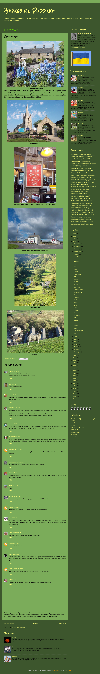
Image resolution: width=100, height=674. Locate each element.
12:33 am (17, 371)
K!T (75, 318)
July (75, 336)
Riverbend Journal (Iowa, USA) (80, 208)
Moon (75, 259)
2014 (74, 375)
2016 (74, 370)
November (77, 246)
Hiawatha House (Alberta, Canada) (81, 177)
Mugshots (77, 287)
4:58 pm (18, 532)
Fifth (75, 323)
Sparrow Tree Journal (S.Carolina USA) (82, 214)
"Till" (75, 307)
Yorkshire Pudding (28, 11)
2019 (74, 363)
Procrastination (78, 289)
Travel (10, 485)
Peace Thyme (13, 568)
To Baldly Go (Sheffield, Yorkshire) (81, 219)
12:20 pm (16, 485)
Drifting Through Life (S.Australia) (80, 161)
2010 (74, 386)
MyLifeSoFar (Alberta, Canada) (80, 191)
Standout (76, 320)
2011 (74, 383)
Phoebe (76, 325)
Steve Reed (12, 532)
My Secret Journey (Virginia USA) (80, 189)
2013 (75, 300)
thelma (11, 395)
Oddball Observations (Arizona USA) (81, 200)
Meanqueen (12, 436)
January (76, 352)
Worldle (76, 282)
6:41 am (14, 579)
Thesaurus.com (75, 432)
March (76, 347)
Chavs (14, 647)
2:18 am (14, 384)
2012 (74, 381)
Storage (80, 100)
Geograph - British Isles (77, 427)
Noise (75, 269)
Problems (77, 279)
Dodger (76, 271)
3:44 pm (16, 518)
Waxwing (14, 656)
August (76, 254)
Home (35, 623)
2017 (74, 368)
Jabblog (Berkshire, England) (79, 184)
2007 (74, 393)
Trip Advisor (74, 434)
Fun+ (75, 264)
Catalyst (11, 554)
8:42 (75, 277)
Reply (10, 378)
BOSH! (73, 425)
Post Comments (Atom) (19, 627)
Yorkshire (76, 333)
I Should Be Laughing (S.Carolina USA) (82, 182)
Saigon (76, 295)
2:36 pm (16, 507)
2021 (74, 357)
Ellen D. (11, 507)
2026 (74, 234)
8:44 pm (16, 554)
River (10, 473)
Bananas (80, 135)
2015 (74, 373)
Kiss (75, 266)
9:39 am (14, 473)
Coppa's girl (12, 449)
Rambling (77, 261)
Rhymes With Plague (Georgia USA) (81, 205)
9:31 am (21, 462)
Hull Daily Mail (75, 430)
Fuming (76, 310)
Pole (75, 312)
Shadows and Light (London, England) (82, 210)
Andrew (11, 371)
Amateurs (81, 75)
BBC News (74, 423)
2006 (74, 396)
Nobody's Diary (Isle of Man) (79, 194)
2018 (74, 365)
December (77, 244)
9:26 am (19, 449)
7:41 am (15, 395)
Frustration (77, 315)
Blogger (69, 670)
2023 (74, 241)
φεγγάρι (14, 637)
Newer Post (9, 623)
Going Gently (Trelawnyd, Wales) (80, 173)
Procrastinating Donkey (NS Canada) (81, 203)
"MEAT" (76, 284)
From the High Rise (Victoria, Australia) (82, 170)
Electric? (76, 256)
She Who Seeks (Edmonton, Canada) (82, 212)
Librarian (11, 407)
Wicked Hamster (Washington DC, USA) (82, 224)
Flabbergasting (78, 330)
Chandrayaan (78, 274)
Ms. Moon (12, 496)
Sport (75, 305)
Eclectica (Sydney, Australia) (79, 166)
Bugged (80, 87)
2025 (74, 236)
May (75, 341)
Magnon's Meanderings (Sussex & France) (83, 186)
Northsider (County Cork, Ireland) (80, 198)
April (75, 344)
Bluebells (81, 124)
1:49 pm (17, 496)
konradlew (56, 670)
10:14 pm (20, 568)
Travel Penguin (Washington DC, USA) (82, 221)
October (76, 249)
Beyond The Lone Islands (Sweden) (81, 156)
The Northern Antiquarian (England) (81, 217)
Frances (11, 424)
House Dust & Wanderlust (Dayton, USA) (83, 180)
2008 (74, 391)
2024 (74, 239)
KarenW (11, 518)
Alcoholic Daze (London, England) (81, 154)
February (77, 349)
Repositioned (78, 292)
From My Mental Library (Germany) (81, 168)
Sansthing (12, 543)
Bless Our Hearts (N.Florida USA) (80, 159)
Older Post (62, 623)
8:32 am (16, 424)
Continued (77, 297)
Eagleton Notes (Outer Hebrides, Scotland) (83, 163)
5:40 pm (18, 543)
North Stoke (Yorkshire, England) (80, 196)
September (77, 251)
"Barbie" (76, 328)
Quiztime (80, 112)
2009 (74, 388)
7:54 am (17, 407)
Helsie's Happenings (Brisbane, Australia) (83, 175)
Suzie (75, 302)
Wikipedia (73, 437)
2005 (74, 398)
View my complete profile (78, 47)
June (76, 339)
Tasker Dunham (13, 462)
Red (10, 384)
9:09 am (18, 436)
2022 (74, 355)
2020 (74, 360)
